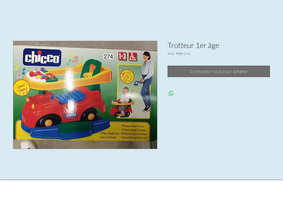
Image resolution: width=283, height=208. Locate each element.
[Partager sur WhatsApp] (171, 93)
